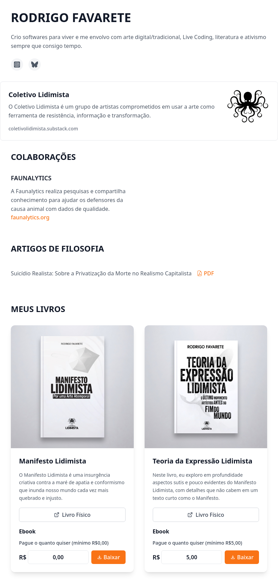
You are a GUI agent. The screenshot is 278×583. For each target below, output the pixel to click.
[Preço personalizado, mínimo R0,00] (58, 557)
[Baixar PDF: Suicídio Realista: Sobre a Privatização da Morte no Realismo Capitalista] (205, 273)
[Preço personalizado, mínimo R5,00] (191, 557)
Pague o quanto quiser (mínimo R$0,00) (64, 543)
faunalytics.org (30, 217)
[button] (139, 111)
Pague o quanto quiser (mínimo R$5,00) (197, 543)
